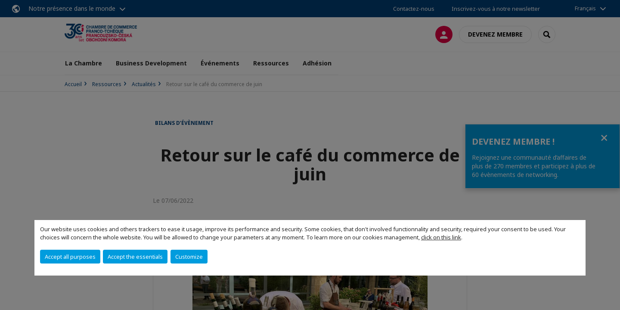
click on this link (441, 237)
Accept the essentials (135, 256)
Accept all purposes (70, 256)
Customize (189, 256)
